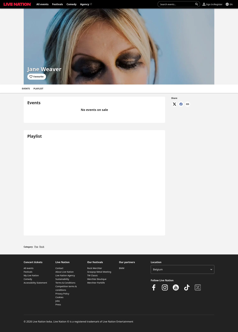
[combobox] (177, 4)
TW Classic (92, 275)
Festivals (28, 271)
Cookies (59, 297)
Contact (59, 268)
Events (26, 88)
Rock (41, 247)
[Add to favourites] (36, 77)
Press (58, 304)
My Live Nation (31, 275)
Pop (36, 247)
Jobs (57, 300)
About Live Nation (64, 271)
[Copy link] (187, 104)
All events (28, 268)
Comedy (28, 279)
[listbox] (182, 269)
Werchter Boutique (96, 279)
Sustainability (62, 279)
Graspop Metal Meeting (99, 271)
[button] (17, 4)
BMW (121, 268)
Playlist (38, 88)
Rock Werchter (94, 268)
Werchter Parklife (96, 282)
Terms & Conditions (65, 282)
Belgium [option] (158, 269)
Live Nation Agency (65, 275)
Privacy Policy (62, 293)
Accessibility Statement (35, 282)
